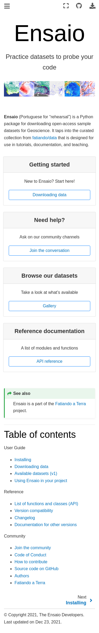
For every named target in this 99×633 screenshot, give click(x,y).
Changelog (25, 518)
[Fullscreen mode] (66, 6)
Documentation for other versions (46, 524)
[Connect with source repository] (79, 6)
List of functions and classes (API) (46, 503)
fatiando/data (44, 138)
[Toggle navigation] (7, 6)
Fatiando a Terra (70, 403)
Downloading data (31, 466)
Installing (23, 459)
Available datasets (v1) (36, 473)
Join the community (33, 547)
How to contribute (31, 562)
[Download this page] (92, 6)
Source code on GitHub (36, 568)
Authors (22, 576)
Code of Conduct (30, 555)
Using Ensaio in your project (41, 480)
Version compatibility (34, 510)
